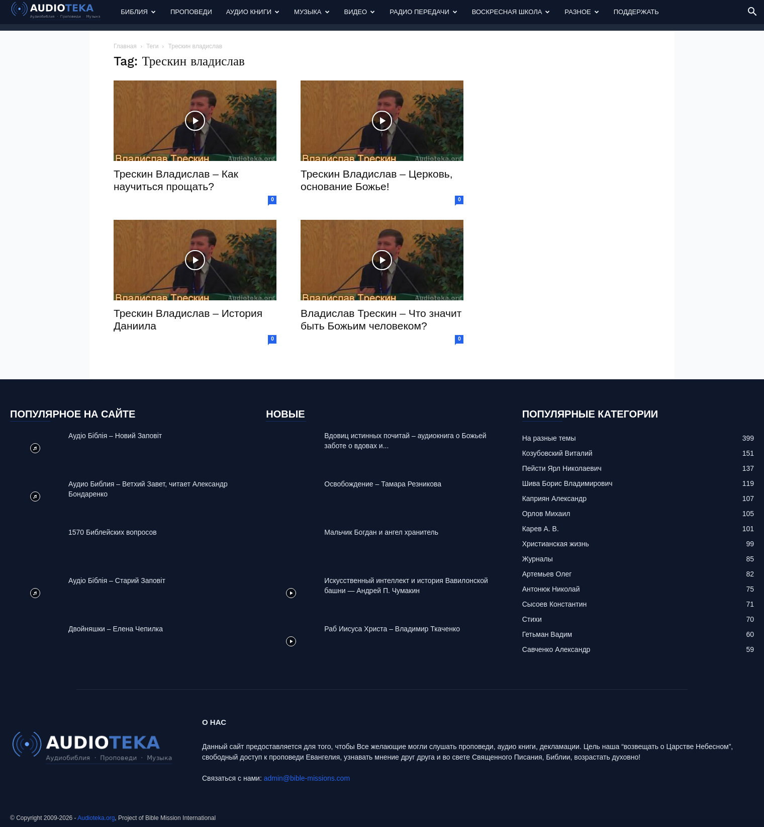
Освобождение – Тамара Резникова (382, 484)
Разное (581, 12)
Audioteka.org (96, 817)
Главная (125, 46)
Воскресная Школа (511, 12)
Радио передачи (423, 12)
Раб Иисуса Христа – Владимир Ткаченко (392, 629)
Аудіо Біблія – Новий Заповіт (115, 436)
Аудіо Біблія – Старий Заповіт (116, 580)
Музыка (311, 12)
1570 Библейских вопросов (112, 532)
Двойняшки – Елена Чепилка (115, 629)
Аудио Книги (252, 12)
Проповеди (191, 12)
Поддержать (636, 12)
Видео (359, 12)
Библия (138, 12)
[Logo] (62, 12)
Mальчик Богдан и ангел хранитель (381, 532)
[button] (752, 13)
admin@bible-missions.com (307, 778)
